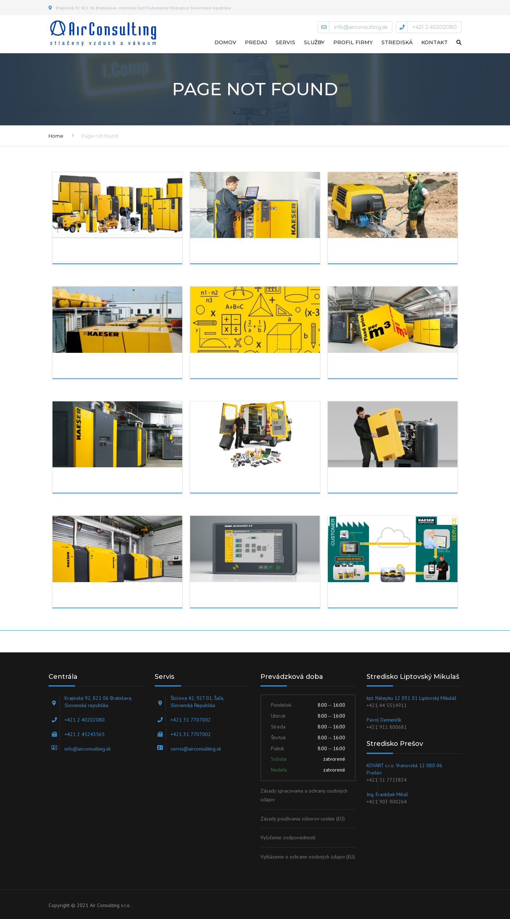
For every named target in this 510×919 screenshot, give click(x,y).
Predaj (256, 42)
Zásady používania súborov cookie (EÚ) (302, 818)
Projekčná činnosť (261, 367)
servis (236, 253)
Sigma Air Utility (256, 597)
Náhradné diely (255, 482)
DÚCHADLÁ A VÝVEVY (124, 597)
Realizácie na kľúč (122, 482)
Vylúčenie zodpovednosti (287, 837)
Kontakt (434, 42)
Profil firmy (353, 42)
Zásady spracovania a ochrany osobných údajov (303, 795)
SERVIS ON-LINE (389, 597)
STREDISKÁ (397, 42)
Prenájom (381, 253)
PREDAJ (100, 253)
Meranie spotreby (396, 367)
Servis (285, 42)
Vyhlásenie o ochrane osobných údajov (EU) (307, 856)
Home (56, 136)
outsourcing (112, 367)
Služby (314, 42)
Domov (225, 42)
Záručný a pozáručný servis (396, 482)
